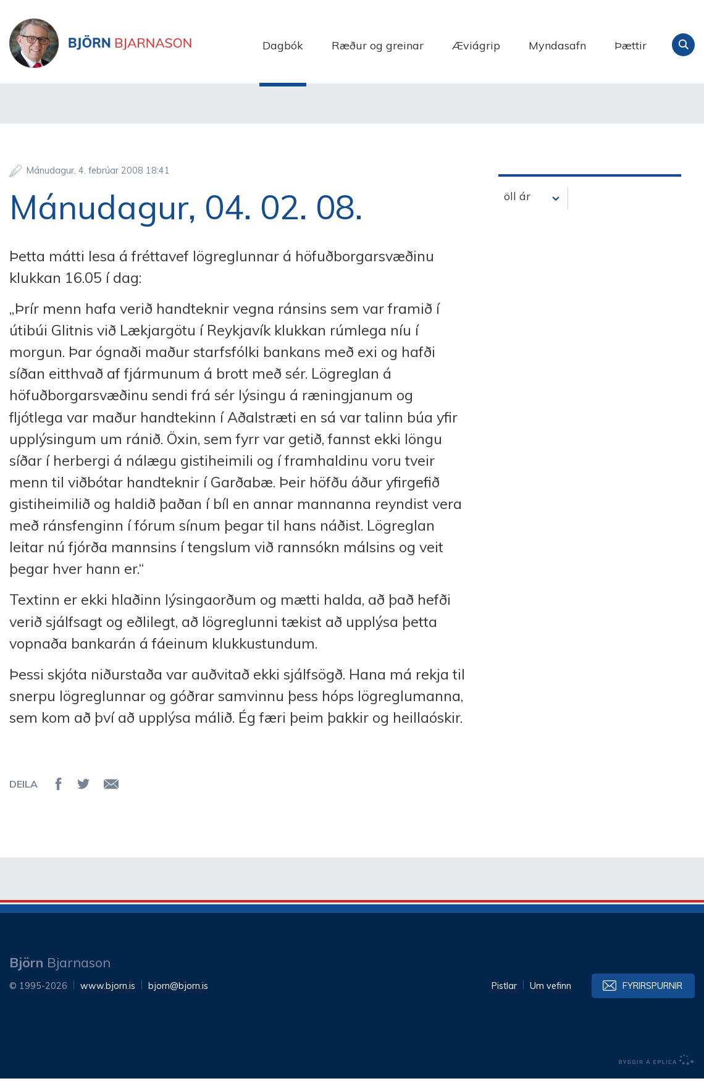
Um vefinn (550, 988)
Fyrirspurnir (652, 988)
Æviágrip (476, 45)
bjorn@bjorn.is (178, 988)
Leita (683, 44)
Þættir (630, 45)
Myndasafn (557, 45)
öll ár (517, 199)
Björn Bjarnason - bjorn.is (132, 45)
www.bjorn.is (107, 988)
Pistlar (504, 988)
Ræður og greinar (378, 45)
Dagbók (282, 45)
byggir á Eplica (656, 1062)
